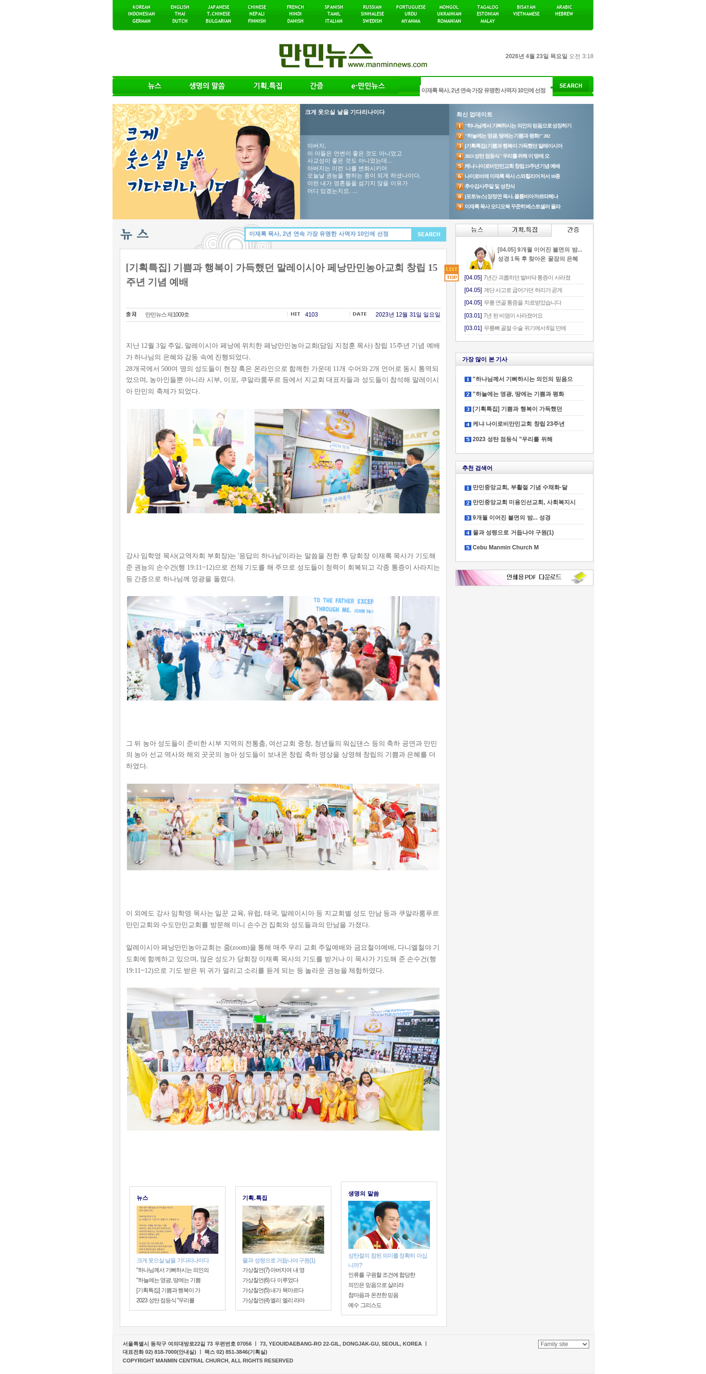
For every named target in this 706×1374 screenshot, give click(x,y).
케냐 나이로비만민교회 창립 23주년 (519, 423)
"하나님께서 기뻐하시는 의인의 (173, 1270)
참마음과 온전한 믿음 (373, 1295)
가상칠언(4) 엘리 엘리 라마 (273, 1300)
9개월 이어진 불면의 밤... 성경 (512, 517)
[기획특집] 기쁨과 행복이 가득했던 (517, 409)
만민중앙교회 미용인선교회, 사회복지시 (524, 502)
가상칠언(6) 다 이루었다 (270, 1280)
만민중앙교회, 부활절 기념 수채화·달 (520, 487)
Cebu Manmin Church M (506, 547)
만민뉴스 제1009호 (167, 314)
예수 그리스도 (364, 1305)
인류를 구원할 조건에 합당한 (381, 1275)
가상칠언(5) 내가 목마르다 (272, 1290)
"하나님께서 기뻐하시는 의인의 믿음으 (523, 379)
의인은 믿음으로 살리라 (375, 1285)
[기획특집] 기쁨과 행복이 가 (169, 1290)
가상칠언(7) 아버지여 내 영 (273, 1270)
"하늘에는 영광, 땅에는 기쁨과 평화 (518, 394)
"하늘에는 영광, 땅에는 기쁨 (169, 1280)
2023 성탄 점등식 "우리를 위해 (513, 439)
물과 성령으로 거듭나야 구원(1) (513, 532)
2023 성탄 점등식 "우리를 (166, 1300)
